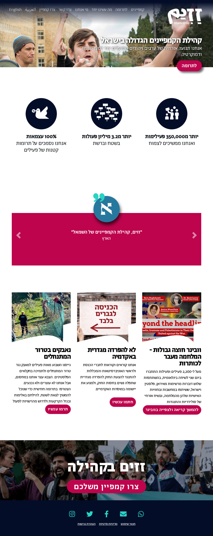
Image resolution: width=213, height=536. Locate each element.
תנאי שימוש (128, 523)
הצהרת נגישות (87, 523)
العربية (30, 10)
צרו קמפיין (47, 10)
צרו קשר (65, 10)
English (15, 10)
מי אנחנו (81, 10)
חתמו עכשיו (122, 402)
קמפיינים (138, 10)
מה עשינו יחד (102, 10)
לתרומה (121, 10)
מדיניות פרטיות (108, 523)
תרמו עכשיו (58, 409)
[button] (194, 235)
